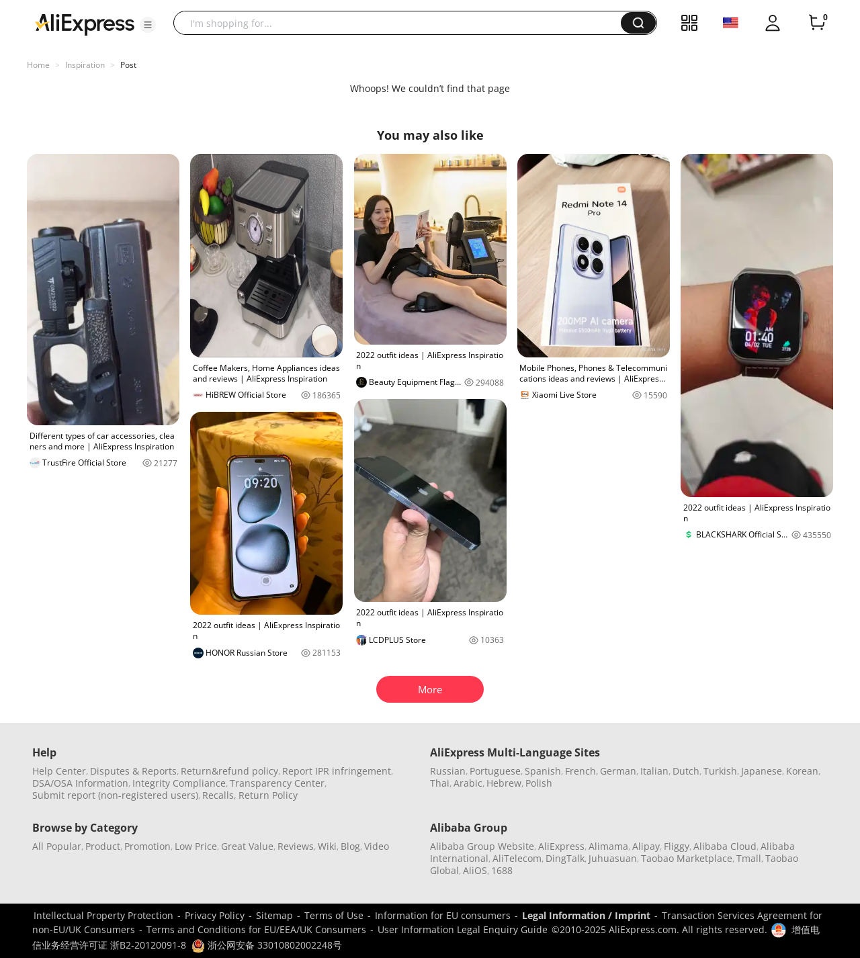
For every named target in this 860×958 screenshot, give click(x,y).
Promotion (147, 846)
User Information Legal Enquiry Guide (463, 929)
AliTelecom (517, 858)
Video (376, 846)
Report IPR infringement (336, 771)
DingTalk (565, 858)
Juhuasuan (613, 858)
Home (38, 65)
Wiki (327, 846)
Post (128, 65)
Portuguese (495, 771)
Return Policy (268, 795)
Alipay (646, 846)
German (618, 771)
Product (102, 846)
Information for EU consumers (443, 915)
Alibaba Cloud (725, 846)
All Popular (56, 846)
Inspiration (85, 65)
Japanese (761, 771)
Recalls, (219, 795)
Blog (350, 846)
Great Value (247, 846)
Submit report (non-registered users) (115, 795)
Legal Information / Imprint (586, 915)
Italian (654, 771)
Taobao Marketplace (686, 858)
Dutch (686, 771)
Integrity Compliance (179, 783)
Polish (538, 783)
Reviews (295, 846)
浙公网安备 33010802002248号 (266, 945)
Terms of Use (333, 915)
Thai (439, 783)
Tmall (748, 858)
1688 (502, 870)
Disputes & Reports (133, 771)
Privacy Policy (215, 915)
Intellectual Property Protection (103, 915)
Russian (448, 771)
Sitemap (274, 915)
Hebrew (503, 783)
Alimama (608, 846)
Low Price (196, 846)
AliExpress (561, 846)
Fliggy (676, 846)
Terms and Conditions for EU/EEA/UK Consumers (256, 929)
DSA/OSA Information (80, 783)
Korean (802, 771)
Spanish (543, 771)
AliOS (475, 870)
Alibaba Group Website (482, 846)
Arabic (468, 783)
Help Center (59, 771)
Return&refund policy (229, 771)
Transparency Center (277, 783)
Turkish (720, 771)
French (580, 771)
